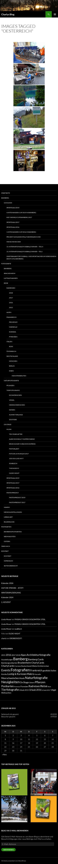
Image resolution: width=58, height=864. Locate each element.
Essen (11, 371)
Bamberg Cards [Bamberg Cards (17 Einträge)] (36, 659)
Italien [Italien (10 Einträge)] (53, 670)
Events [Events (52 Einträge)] (5, 670)
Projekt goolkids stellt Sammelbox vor (24, 237)
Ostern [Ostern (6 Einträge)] (31, 682)
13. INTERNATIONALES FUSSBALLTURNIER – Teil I (25, 251)
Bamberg (5, 198)
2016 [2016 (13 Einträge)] (8, 655)
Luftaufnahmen (11, 278)
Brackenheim (9, 273)
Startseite (5, 193)
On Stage (7, 424)
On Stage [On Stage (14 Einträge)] (24, 682)
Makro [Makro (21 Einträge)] (30, 673)
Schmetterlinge (16, 415)
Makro (7, 507)
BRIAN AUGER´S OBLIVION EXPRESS (22, 444)
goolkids (8, 203)
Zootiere (13, 420)
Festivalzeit (14, 449)
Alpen (9, 312)
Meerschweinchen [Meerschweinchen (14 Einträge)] (10, 678)
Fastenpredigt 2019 (17, 498)
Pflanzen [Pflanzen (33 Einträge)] (40, 682)
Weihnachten (10, 536)
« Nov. (4, 754)
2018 (11, 293)
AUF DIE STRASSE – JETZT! (12, 588)
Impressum (8, 561)
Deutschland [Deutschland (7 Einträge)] (26, 666)
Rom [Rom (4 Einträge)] (49, 687)
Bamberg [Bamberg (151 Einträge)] (20, 659)
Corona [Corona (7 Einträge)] (17, 666)
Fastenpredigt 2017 (17, 502)
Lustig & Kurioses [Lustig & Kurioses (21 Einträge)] (16, 673)
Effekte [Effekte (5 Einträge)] (34, 666)
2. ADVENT (6, 602)
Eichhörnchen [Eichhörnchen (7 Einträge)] (43, 666)
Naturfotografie (11, 381)
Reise (6, 283)
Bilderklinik (9, 522)
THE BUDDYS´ (14, 468)
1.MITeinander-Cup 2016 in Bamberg (21, 232)
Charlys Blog (7, 14)
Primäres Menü (55, 14)
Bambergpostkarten (13, 532)
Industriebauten (19, 376)
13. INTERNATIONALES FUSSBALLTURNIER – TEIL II (25, 247)
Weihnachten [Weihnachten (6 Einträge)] (6, 693)
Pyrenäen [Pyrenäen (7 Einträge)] (24, 686)
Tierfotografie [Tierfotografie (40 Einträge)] (10, 689)
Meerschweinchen (17, 405)
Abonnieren (8, 850)
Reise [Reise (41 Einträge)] (43, 686)
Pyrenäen (13, 337)
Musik (9, 429)
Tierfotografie (13, 390)
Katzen (12, 410)
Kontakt (5, 551)
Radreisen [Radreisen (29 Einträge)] (34, 686)
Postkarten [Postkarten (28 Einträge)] (7, 686)
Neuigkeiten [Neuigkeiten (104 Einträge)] (10, 682)
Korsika (12, 332)
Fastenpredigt (13, 493)
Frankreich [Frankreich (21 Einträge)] (36, 670)
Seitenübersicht (11, 566)
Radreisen (11, 288)
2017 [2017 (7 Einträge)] (13, 655)
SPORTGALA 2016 (13, 227)
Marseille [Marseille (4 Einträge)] (38, 674)
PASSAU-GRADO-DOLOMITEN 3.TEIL (30, 619)
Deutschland (12, 356)
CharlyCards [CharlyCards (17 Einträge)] (7, 665)
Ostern (7, 541)
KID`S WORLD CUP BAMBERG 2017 (19, 217)
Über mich (5, 546)
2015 (11, 307)
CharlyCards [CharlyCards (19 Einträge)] (37, 662)
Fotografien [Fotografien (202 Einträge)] (20, 669)
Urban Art (8, 517)
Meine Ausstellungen (13, 512)
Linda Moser (6, 619)
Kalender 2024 (7, 597)
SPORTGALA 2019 (13, 208)
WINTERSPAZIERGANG (11, 592)
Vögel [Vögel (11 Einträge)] (53, 690)
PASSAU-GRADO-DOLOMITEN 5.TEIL (30, 624)
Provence (13, 322)
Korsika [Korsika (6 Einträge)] (4, 674)
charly (3, 638)
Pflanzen (10, 385)
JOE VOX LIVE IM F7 (16, 459)
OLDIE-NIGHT (14, 473)
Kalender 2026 (7, 583)
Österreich (11, 351)
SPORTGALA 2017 (13, 222)
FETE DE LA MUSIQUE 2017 (19, 454)
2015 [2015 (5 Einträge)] (3, 655)
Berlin (12, 366)
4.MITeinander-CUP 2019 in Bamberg (21, 212)
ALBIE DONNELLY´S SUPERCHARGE (22, 439)
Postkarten (6, 527)
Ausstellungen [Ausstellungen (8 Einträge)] (7, 659)
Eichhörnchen (15, 395)
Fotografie (6, 264)
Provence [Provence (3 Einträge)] (17, 686)
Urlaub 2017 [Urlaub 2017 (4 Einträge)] (46, 690)
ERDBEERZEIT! (16, 638)
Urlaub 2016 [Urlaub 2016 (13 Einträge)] (35, 690)
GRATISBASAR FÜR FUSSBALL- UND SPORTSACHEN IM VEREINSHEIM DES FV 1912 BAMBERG (31, 257)
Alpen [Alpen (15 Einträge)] (23, 655)
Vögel (11, 400)
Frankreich (11, 317)
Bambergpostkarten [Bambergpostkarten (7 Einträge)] (9, 663)
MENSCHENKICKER (14, 242)
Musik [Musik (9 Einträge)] (22, 678)
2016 (11, 303)
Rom (11, 346)
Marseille (13, 327)
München (13, 361)
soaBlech (13, 463)
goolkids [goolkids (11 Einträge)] (46, 670)
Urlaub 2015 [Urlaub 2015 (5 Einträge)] (24, 690)
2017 (11, 298)
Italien (9, 342)
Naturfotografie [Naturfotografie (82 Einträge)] (36, 678)
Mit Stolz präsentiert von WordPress (13, 861)
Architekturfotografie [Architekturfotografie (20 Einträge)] (38, 654)
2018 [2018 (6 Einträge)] (18, 655)
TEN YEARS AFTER (15, 434)
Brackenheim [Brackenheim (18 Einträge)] (24, 662)
